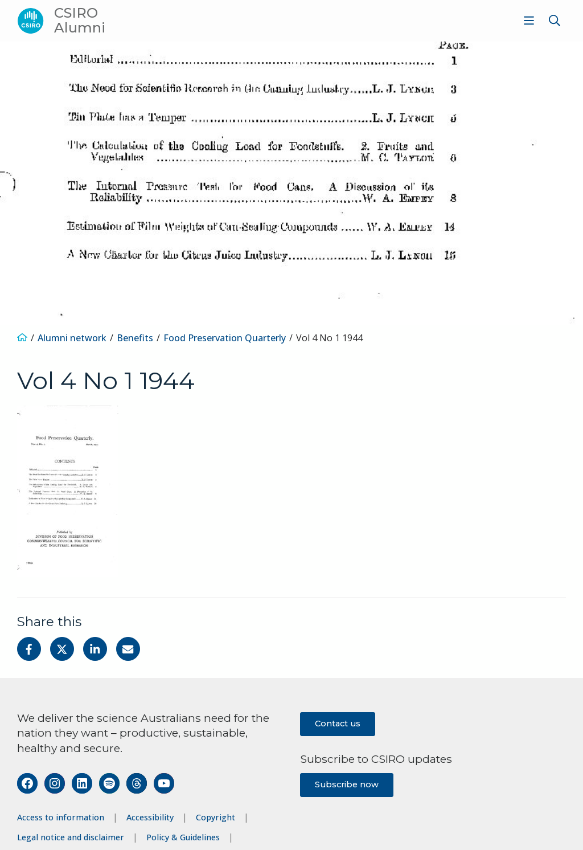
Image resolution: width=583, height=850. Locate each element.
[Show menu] (529, 20)
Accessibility (150, 817)
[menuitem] (527, 20)
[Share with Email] (128, 649)
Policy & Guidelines (183, 837)
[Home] (22, 338)
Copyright (215, 817)
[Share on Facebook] (29, 649)
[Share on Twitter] (62, 649)
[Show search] (554, 20)
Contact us (337, 723)
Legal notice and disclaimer (70, 837)
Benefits (135, 338)
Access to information (60, 817)
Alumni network (72, 338)
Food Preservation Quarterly (224, 338)
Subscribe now (347, 784)
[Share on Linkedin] (95, 649)
